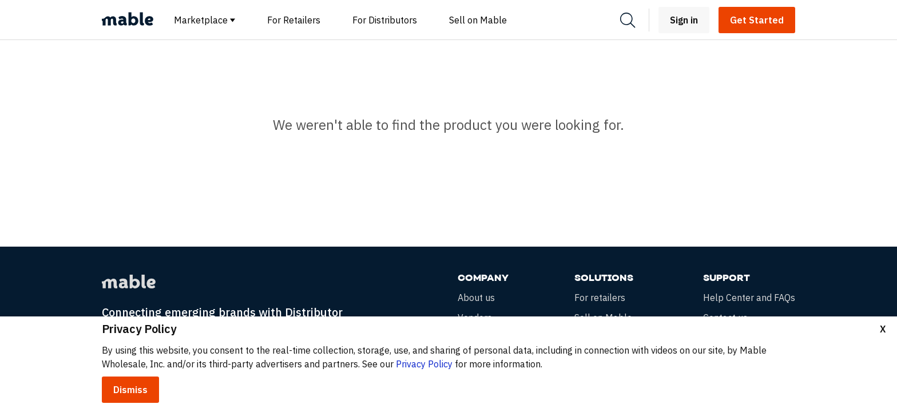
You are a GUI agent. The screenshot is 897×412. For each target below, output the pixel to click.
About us (476, 298)
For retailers (599, 298)
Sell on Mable (478, 20)
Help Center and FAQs (749, 298)
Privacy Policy (424, 364)
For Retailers (293, 20)
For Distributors (384, 20)
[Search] (628, 20)
